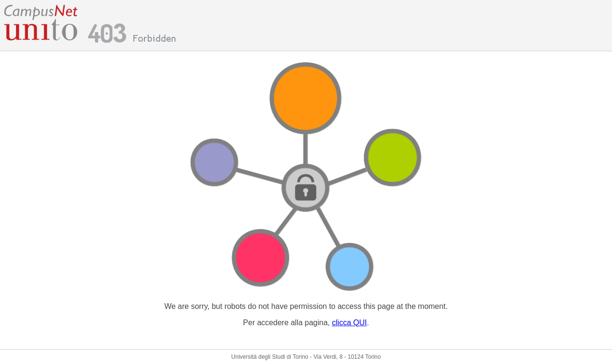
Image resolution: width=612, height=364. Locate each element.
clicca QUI (349, 322)
